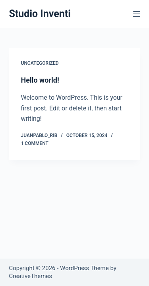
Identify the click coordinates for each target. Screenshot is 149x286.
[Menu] (136, 13)
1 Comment (34, 143)
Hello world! (40, 80)
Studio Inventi (40, 13)
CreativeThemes (30, 276)
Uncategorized (40, 63)
